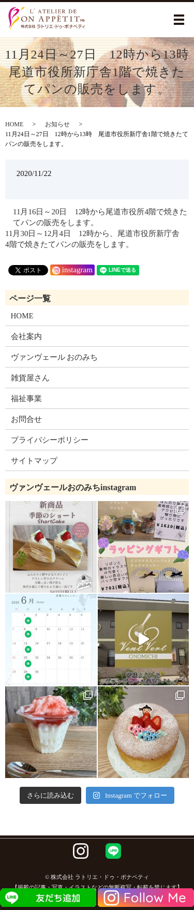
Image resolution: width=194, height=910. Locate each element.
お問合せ (26, 419)
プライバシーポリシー (49, 440)
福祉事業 (26, 398)
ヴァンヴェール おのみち (54, 357)
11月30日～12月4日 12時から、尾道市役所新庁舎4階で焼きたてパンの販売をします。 (92, 238)
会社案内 (26, 336)
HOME (14, 124)
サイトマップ (34, 461)
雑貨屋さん (30, 378)
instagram (72, 270)
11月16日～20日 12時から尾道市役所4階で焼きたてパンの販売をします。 (100, 217)
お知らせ (57, 124)
